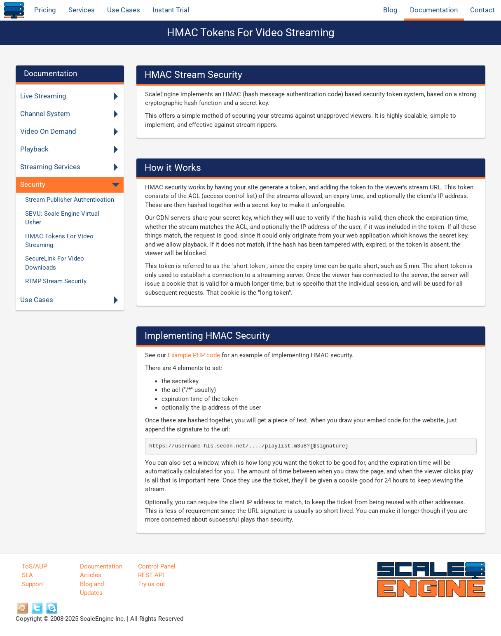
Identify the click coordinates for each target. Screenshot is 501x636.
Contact (482, 10)
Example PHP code (194, 355)
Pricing (45, 10)
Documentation (434, 10)
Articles (90, 575)
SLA (27, 575)
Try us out (151, 584)
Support (32, 584)
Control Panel (157, 566)
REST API (151, 575)
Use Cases (123, 10)
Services (81, 10)
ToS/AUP (34, 566)
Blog (390, 10)
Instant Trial (170, 10)
